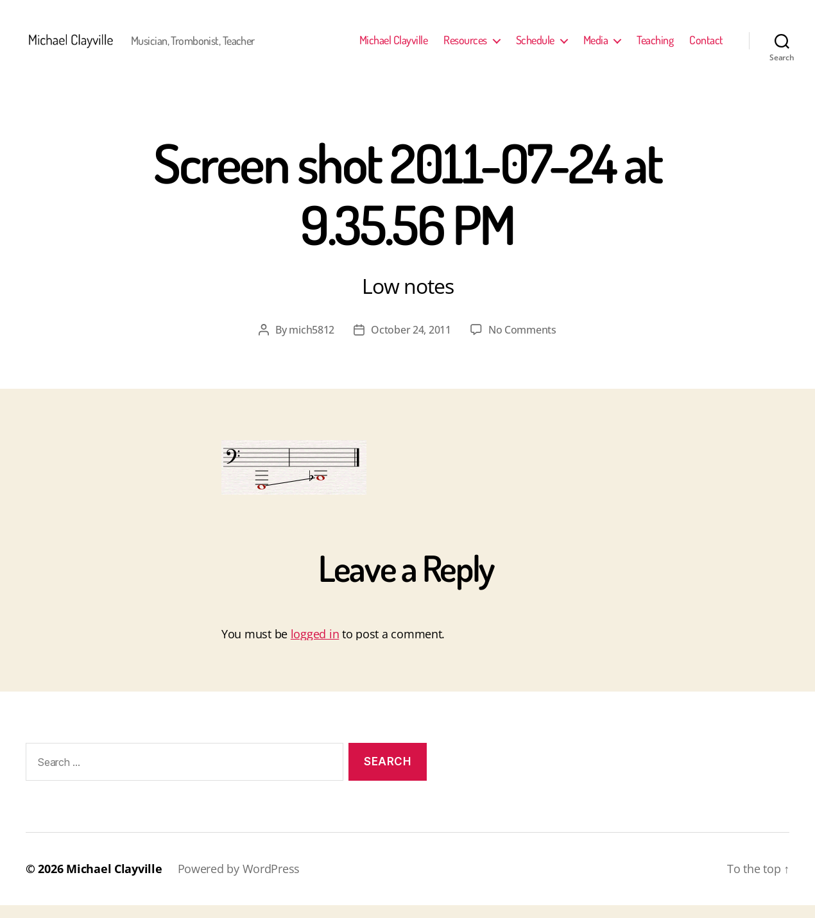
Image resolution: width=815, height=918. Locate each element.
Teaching (655, 46)
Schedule (535, 46)
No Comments (522, 343)
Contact (706, 46)
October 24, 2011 (411, 343)
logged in (315, 646)
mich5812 (311, 343)
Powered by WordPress (239, 881)
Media (595, 46)
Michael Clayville (393, 46)
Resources (465, 46)
